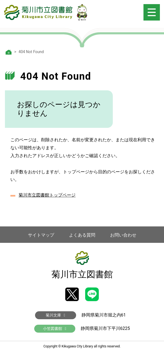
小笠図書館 (54, 328)
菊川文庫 (55, 315)
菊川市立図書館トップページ (47, 195)
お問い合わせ (123, 235)
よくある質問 (82, 235)
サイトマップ (41, 235)
